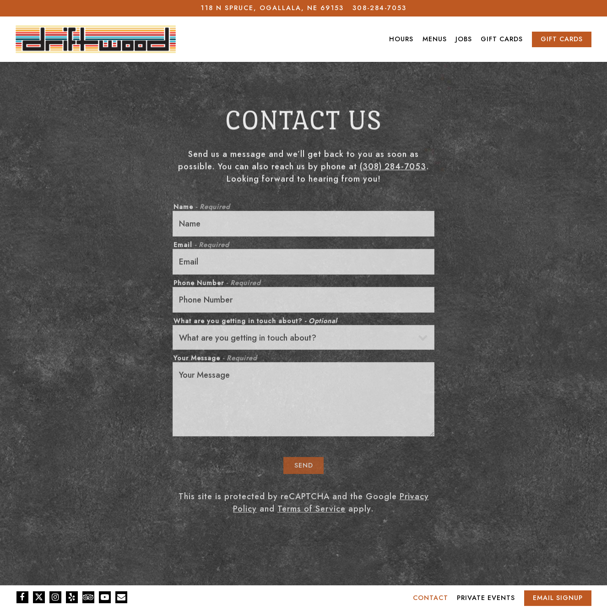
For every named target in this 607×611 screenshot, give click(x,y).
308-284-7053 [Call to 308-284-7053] (379, 7)
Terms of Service (311, 510)
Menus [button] (435, 39)
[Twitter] (39, 597)
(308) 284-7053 (393, 167)
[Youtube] (105, 597)
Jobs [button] (463, 39)
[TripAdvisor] (88, 597)
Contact (430, 597)
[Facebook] (22, 597)
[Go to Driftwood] (272, 8)
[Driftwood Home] (96, 39)
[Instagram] (55, 597)
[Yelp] (72, 597)
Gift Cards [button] (502, 39)
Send (303, 466)
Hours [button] (401, 39)
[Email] (121, 597)
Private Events (486, 597)
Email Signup (558, 597)
